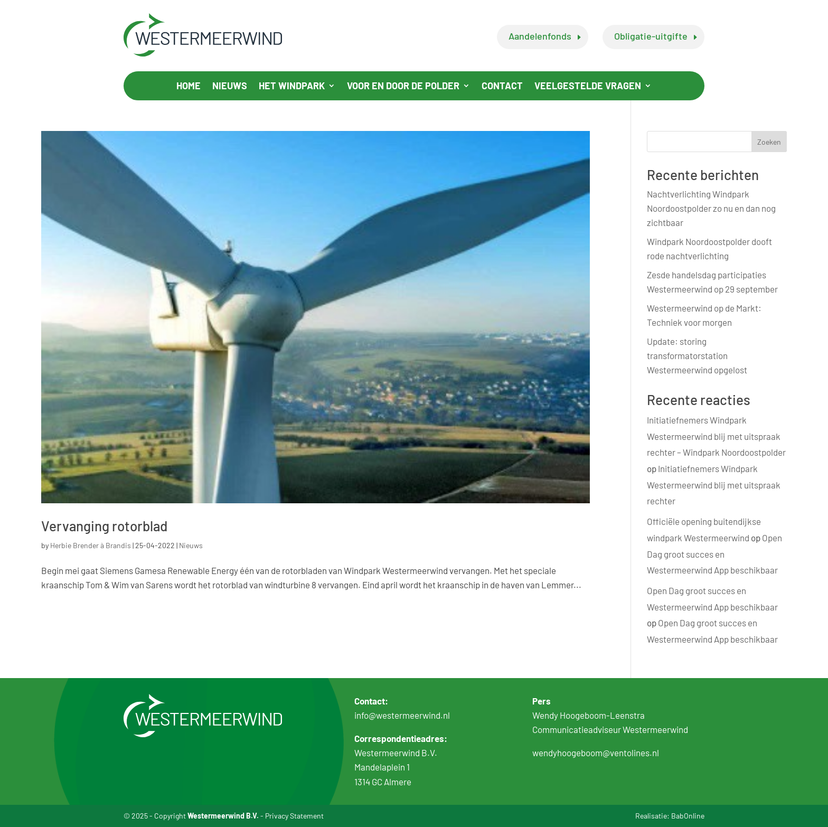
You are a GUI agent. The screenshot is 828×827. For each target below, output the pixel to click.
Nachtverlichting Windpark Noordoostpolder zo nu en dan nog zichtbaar (711, 208)
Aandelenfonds (540, 36)
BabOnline (687, 815)
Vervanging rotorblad (104, 526)
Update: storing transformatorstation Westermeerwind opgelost (697, 355)
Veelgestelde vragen (587, 86)
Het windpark (292, 86)
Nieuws (229, 86)
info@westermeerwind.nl (402, 715)
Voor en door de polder (403, 86)
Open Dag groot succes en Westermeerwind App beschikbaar (714, 553)
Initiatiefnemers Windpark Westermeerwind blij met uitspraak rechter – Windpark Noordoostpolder (716, 436)
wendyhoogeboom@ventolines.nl (595, 752)
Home (188, 86)
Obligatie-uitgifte (651, 36)
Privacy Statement (294, 815)
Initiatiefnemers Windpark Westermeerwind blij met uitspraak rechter (713, 484)
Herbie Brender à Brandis (90, 545)
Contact (502, 86)
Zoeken (769, 141)
